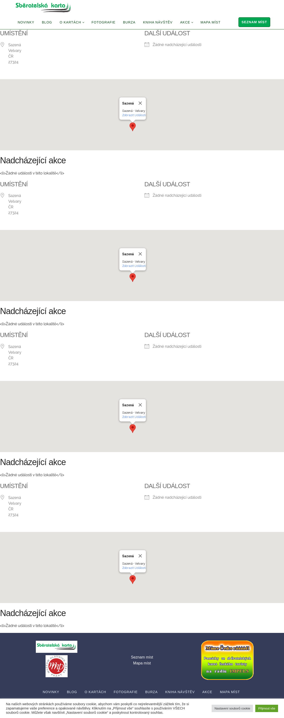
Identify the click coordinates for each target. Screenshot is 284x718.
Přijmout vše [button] (266, 708)
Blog (47, 22)
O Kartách (70, 22)
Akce (185, 22)
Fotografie (104, 22)
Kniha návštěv (157, 22)
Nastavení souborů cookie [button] (232, 708)
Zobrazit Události (134, 115)
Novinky (26, 22)
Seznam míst (254, 22)
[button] (133, 126)
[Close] (140, 103)
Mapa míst (210, 22)
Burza (129, 22)
